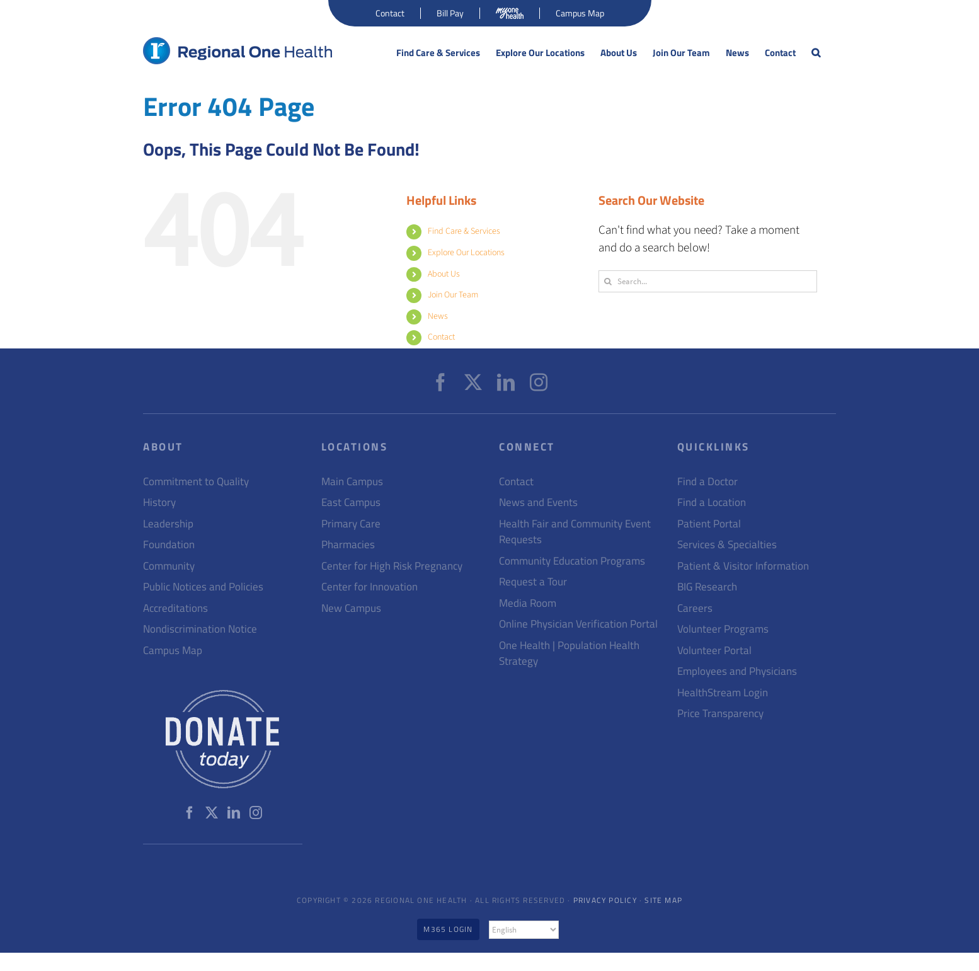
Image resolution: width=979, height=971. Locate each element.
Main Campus (352, 482)
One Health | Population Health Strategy (569, 654)
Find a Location (711, 502)
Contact (441, 337)
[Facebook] (440, 382)
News (438, 316)
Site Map (663, 900)
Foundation (169, 545)
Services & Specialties (727, 545)
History (159, 502)
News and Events (538, 502)
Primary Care (351, 524)
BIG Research (707, 587)
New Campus (351, 608)
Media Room (527, 603)
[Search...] (707, 281)
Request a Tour (533, 582)
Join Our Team (453, 295)
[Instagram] (538, 382)
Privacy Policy (605, 900)
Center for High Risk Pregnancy (391, 566)
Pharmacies (348, 545)
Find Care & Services (464, 231)
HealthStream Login (722, 693)
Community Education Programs (572, 561)
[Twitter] (473, 382)
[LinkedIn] (506, 382)
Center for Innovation (369, 587)
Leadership (168, 524)
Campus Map (172, 650)
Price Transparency (720, 713)
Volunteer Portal (714, 650)
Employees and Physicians (737, 671)
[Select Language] (524, 930)
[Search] (607, 281)
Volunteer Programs (723, 629)
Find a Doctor (707, 482)
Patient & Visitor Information (743, 566)
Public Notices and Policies (203, 587)
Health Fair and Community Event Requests (575, 532)
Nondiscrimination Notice (200, 629)
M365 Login (447, 929)
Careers (695, 608)
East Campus (351, 502)
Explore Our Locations (466, 252)
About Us (444, 274)
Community (169, 566)
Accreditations (175, 608)
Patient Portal (709, 524)
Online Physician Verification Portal (578, 624)
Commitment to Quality (196, 482)
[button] (815, 52)
